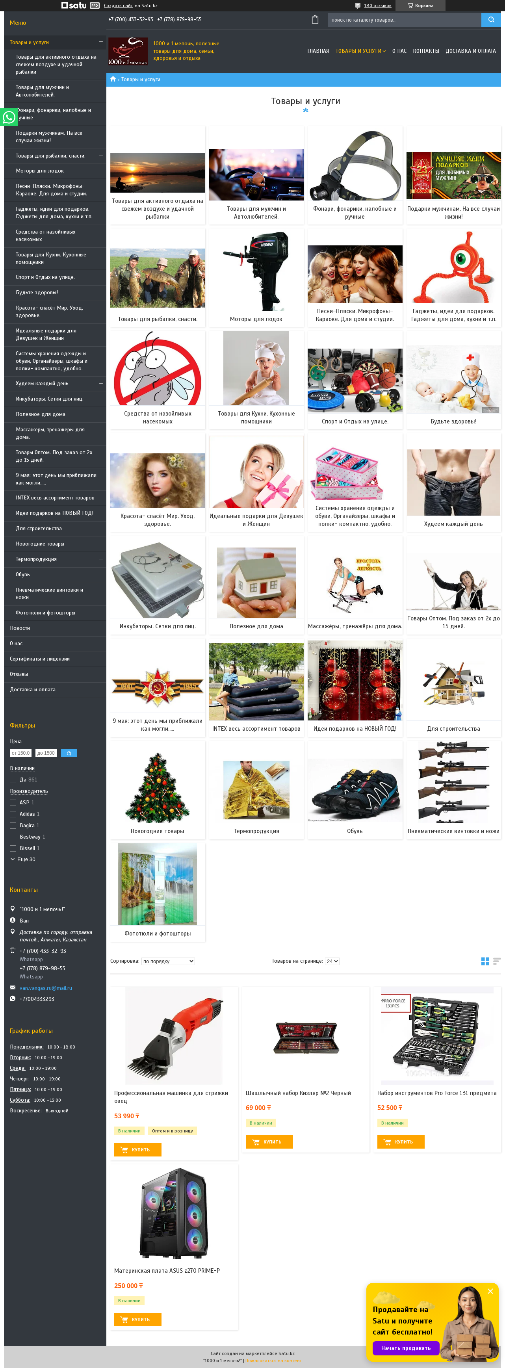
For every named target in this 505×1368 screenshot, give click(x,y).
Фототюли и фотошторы (45, 612)
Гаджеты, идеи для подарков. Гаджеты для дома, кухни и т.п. (54, 213)
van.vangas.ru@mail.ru (46, 988)
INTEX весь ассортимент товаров (55, 497)
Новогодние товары (40, 543)
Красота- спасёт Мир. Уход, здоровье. (49, 311)
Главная (318, 51)
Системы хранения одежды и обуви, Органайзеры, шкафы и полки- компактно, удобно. (51, 361)
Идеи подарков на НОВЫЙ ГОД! (54, 513)
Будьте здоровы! (37, 292)
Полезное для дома (40, 414)
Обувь (23, 574)
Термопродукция (36, 559)
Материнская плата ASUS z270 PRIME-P (167, 1270)
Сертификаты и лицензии (40, 658)
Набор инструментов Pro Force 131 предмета (437, 1093)
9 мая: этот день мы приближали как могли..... (56, 479)
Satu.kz (286, 1353)
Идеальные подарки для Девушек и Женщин (46, 334)
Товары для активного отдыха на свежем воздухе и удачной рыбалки (56, 64)
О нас (16, 643)
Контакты (426, 51)
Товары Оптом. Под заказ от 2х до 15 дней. (54, 456)
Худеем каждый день (42, 383)
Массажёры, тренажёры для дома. (50, 433)
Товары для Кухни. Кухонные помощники (51, 258)
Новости (20, 628)
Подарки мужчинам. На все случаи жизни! (49, 137)
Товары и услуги (29, 42)
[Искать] (491, 20)
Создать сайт (118, 5)
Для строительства (39, 528)
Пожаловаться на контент (273, 1360)
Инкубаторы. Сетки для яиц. (50, 398)
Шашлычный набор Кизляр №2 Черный (298, 1093)
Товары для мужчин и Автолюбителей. (42, 91)
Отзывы (19, 674)
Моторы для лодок (40, 170)
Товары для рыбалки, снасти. (50, 155)
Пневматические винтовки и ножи (49, 594)
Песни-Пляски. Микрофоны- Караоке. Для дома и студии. (51, 190)
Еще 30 (26, 859)
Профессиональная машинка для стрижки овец (171, 1097)
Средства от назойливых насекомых (45, 235)
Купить (141, 1150)
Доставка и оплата (33, 689)
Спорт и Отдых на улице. (45, 277)
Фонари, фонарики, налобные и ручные (53, 114)
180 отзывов (378, 5)
